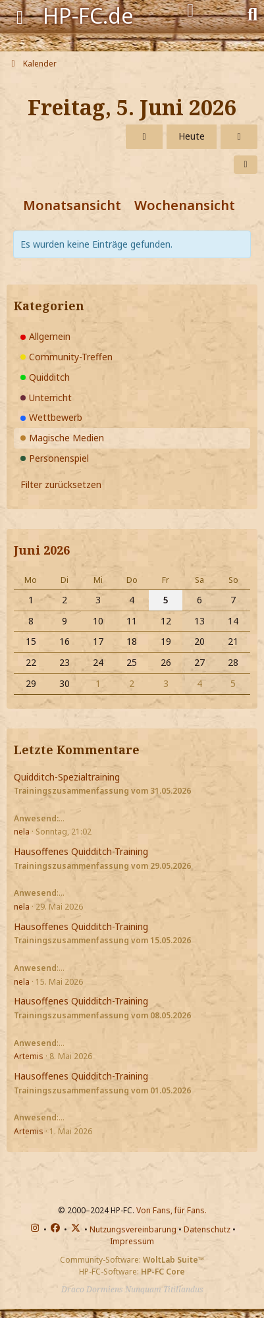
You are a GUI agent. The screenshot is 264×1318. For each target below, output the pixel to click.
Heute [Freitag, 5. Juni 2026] (191, 136)
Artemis (28, 1056)
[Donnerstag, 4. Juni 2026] (144, 136)
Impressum (132, 1241)
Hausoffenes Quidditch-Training (81, 851)
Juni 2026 (42, 550)
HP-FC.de (88, 15)
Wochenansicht (184, 205)
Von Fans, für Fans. (171, 1210)
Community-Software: (132, 1259)
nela (22, 831)
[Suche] (252, 13)
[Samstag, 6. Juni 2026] (239, 136)
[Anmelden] (191, 10)
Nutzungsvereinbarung (133, 1229)
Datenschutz (207, 1229)
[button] (245, 164)
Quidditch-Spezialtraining (67, 777)
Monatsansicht (72, 205)
